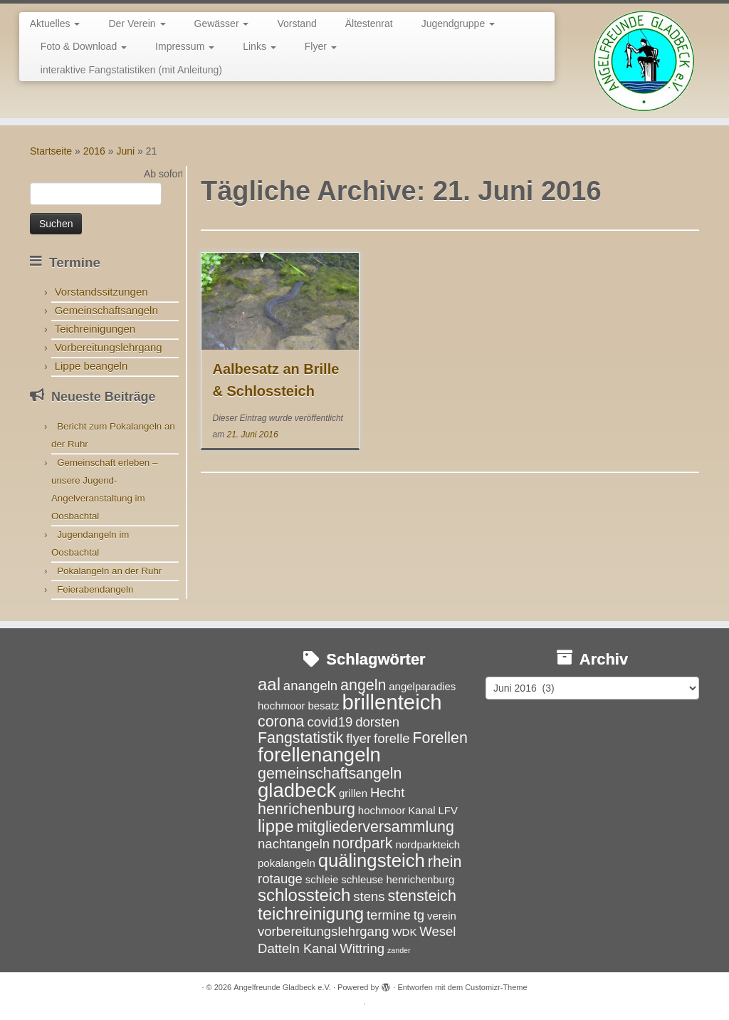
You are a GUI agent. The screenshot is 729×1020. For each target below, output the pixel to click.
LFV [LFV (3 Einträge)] (448, 810)
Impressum (184, 46)
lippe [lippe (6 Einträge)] (276, 826)
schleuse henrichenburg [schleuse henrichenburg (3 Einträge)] (397, 879)
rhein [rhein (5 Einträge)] (445, 861)
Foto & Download (84, 46)
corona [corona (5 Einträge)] (281, 721)
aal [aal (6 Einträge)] (269, 684)
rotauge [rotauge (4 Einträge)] (280, 878)
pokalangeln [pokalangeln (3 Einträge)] (286, 863)
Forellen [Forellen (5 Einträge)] (439, 737)
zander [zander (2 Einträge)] (399, 950)
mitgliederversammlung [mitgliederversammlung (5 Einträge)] (374, 827)
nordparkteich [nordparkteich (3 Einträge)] (427, 844)
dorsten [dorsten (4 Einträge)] (377, 721)
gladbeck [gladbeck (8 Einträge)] (297, 790)
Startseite (51, 151)
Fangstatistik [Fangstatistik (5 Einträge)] (300, 737)
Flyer (321, 46)
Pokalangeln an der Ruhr (109, 571)
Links (259, 46)
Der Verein (136, 23)
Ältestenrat (369, 23)
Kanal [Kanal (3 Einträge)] (421, 810)
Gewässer (221, 23)
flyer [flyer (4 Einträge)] (358, 738)
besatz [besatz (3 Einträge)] (323, 705)
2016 (94, 151)
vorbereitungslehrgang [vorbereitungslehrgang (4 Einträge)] (323, 931)
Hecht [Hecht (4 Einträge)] (387, 792)
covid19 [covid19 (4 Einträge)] (329, 721)
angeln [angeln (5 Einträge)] (363, 685)
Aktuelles (55, 23)
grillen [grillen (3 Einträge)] (353, 793)
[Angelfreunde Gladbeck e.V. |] (643, 61)
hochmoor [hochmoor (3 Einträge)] (382, 810)
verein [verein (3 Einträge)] (441, 916)
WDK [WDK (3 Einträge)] (404, 932)
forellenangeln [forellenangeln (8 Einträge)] (319, 755)
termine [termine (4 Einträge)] (389, 914)
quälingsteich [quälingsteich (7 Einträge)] (371, 860)
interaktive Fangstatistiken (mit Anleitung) (131, 70)
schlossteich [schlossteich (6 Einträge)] (304, 895)
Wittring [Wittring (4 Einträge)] (362, 948)
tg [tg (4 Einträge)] (419, 914)
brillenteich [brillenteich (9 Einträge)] (391, 702)
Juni (125, 151)
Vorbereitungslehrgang (108, 347)
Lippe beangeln (91, 366)
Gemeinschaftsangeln (106, 310)
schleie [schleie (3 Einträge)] (322, 879)
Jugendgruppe (458, 23)
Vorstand (296, 23)
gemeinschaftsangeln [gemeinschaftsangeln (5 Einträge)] (330, 773)
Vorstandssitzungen (101, 292)
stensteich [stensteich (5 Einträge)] (422, 896)
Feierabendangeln (95, 589)
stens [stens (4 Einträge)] (368, 896)
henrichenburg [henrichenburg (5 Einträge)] (306, 809)
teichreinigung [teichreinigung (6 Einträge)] (311, 913)
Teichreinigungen (95, 329)
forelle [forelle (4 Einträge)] (392, 738)
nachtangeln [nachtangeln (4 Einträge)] (294, 843)
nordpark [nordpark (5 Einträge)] (362, 843)
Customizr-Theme (496, 987)
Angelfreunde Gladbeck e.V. (282, 987)
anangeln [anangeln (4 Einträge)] (310, 685)
